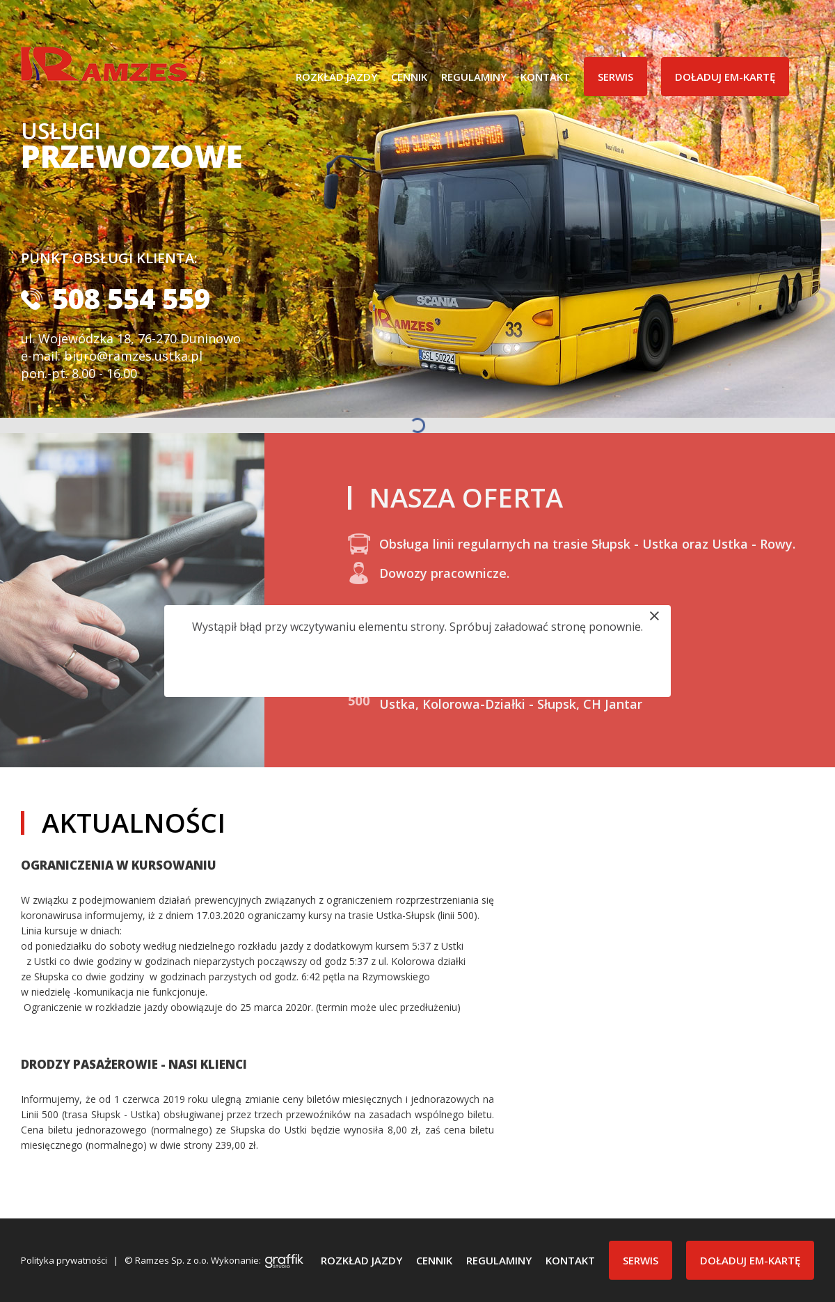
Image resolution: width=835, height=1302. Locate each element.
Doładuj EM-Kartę (725, 77)
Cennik (409, 77)
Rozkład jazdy (336, 77)
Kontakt (545, 77)
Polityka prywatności (64, 1260)
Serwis (615, 77)
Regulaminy (474, 77)
